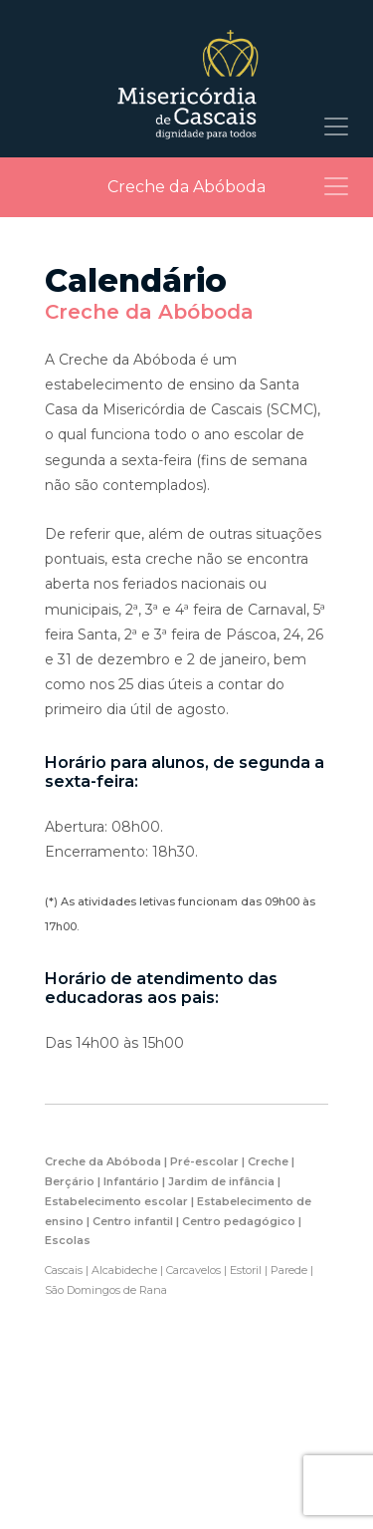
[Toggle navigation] (336, 126)
